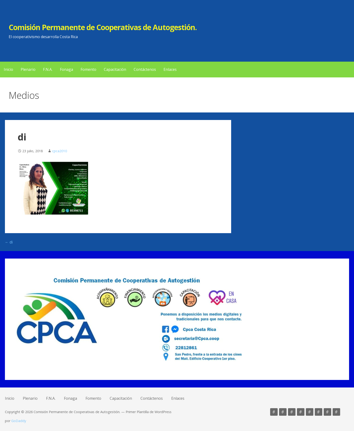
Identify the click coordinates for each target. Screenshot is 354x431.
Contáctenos (145, 69)
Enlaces (170, 69)
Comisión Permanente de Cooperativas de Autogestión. (103, 27)
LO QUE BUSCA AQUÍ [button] (345, 412)
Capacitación (115, 69)
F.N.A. (47, 69)
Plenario (28, 69)
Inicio (8, 69)
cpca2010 (59, 151)
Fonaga (66, 69)
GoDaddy (18, 421)
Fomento (88, 69)
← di (9, 242)
